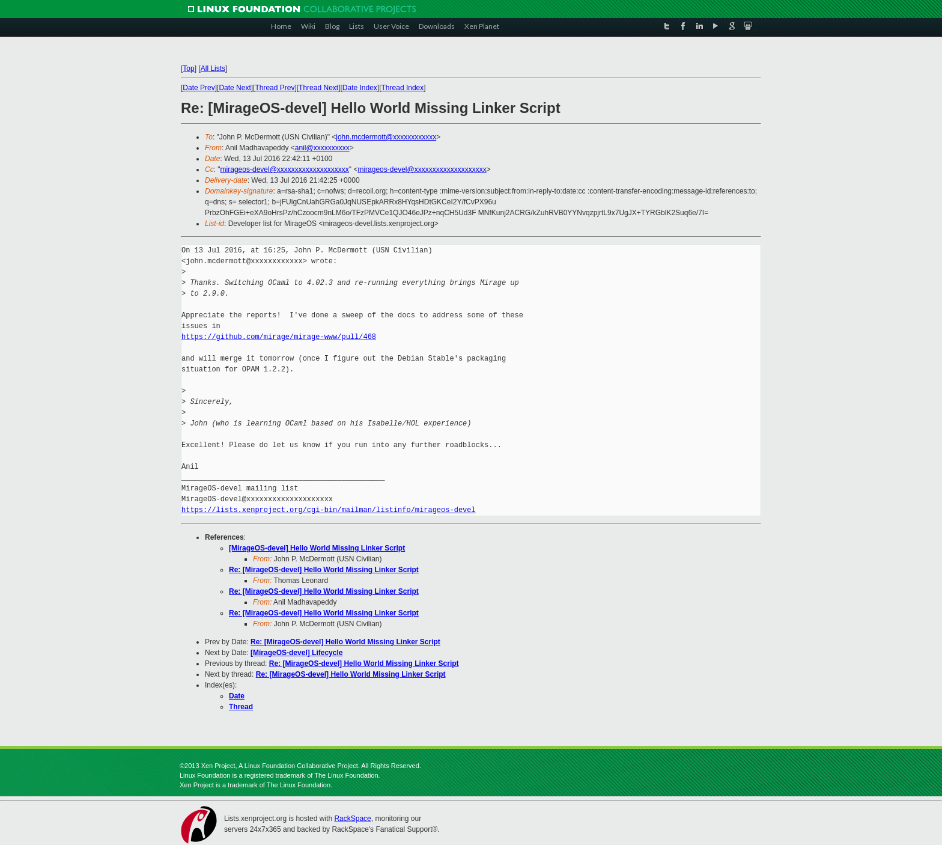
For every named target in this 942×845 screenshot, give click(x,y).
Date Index (359, 88)
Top (188, 68)
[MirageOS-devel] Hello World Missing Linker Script (317, 548)
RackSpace (352, 818)
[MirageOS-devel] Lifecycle (296, 652)
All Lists (213, 68)
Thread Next (318, 88)
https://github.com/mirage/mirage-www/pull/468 (278, 337)
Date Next (235, 88)
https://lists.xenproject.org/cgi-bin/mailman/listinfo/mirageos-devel (328, 510)
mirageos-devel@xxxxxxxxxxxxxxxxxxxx (284, 169)
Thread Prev (274, 88)
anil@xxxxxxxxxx (322, 148)
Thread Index (402, 88)
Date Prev (198, 88)
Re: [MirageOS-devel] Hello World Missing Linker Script (324, 570)
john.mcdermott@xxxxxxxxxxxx (386, 137)
